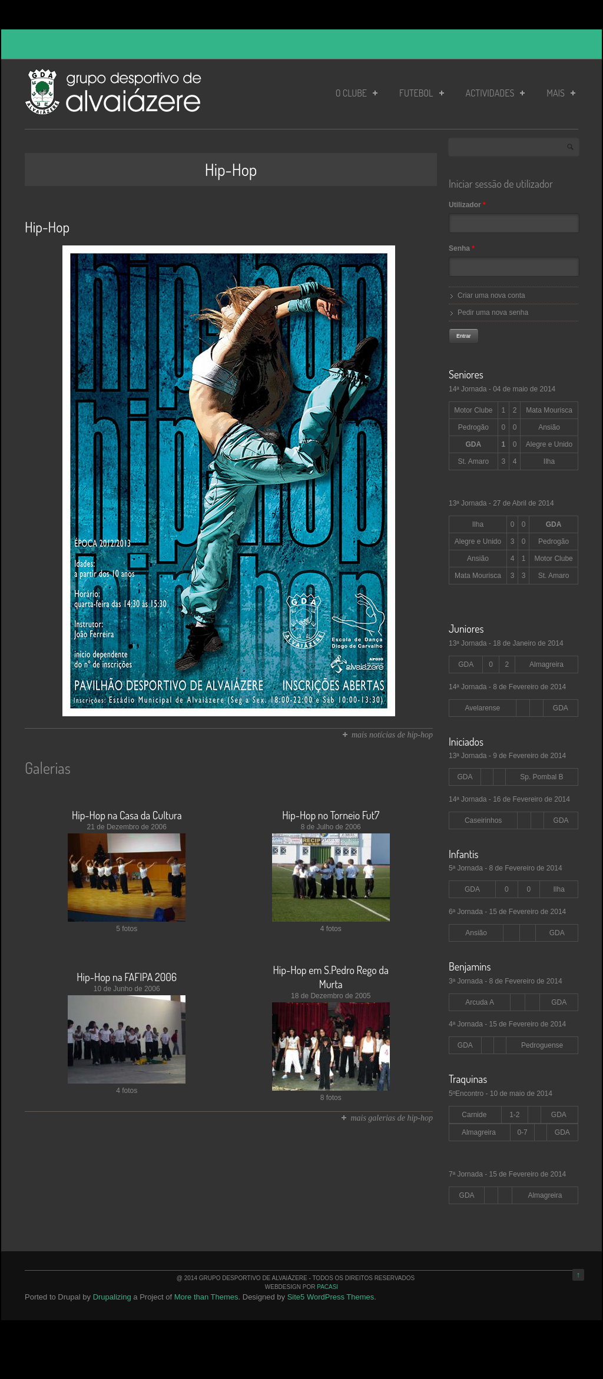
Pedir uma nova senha (493, 312)
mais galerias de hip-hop (391, 1118)
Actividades (495, 93)
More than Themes (206, 1296)
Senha (462, 248)
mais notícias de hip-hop (392, 734)
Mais (560, 93)
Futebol (421, 93)
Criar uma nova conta (491, 295)
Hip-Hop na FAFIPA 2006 (127, 977)
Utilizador (467, 205)
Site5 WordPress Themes (331, 1296)
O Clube (356, 93)
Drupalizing (112, 1296)
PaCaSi (327, 1287)
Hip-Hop (47, 227)
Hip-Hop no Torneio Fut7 (330, 815)
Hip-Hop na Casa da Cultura (127, 815)
